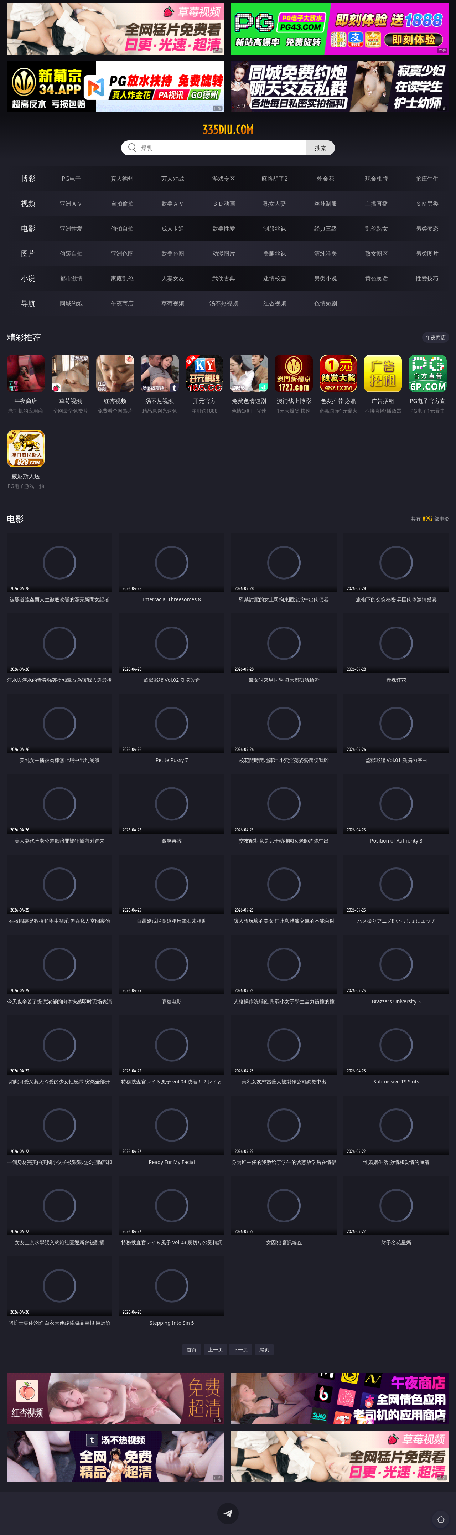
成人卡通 (172, 228)
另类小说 (325, 278)
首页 (192, 1349)
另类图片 (427, 253)
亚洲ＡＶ (71, 203)
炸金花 (325, 178)
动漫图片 (223, 253)
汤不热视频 (223, 303)
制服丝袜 (274, 228)
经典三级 (325, 228)
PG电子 (71, 178)
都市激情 (71, 278)
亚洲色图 (122, 253)
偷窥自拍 (71, 253)
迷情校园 (274, 278)
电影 (28, 228)
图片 (28, 253)
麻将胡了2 (274, 178)
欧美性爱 (223, 228)
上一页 (215, 1349)
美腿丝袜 (274, 253)
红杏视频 (274, 303)
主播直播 (376, 203)
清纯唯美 (325, 253)
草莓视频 (172, 303)
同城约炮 (71, 303)
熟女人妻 (274, 203)
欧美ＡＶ (172, 203)
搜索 (320, 148)
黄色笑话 (376, 278)
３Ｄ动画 (223, 203)
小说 (28, 278)
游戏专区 (223, 178)
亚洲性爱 (71, 228)
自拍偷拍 (122, 203)
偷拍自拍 (122, 228)
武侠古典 (223, 278)
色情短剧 (325, 303)
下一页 (240, 1349)
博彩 (28, 178)
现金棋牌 (376, 178)
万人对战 (172, 178)
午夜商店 (122, 303)
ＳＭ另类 (427, 203)
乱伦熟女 (376, 228)
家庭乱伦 (122, 278)
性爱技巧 (427, 278)
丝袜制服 (325, 203)
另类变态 (427, 228)
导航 (28, 303)
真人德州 (122, 178)
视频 (28, 203)
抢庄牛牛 (427, 178)
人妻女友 (172, 278)
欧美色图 (172, 253)
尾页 (264, 1349)
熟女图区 (376, 253)
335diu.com (227, 130)
